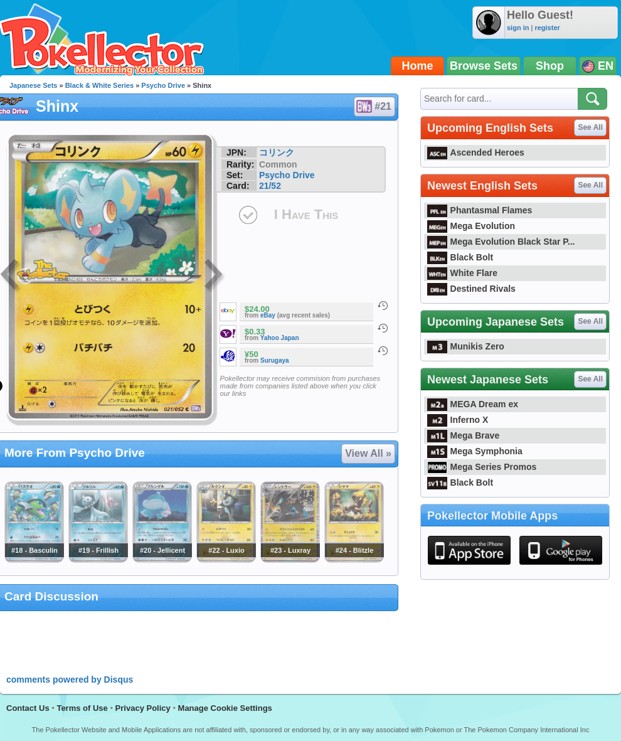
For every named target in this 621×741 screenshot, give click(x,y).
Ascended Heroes (475, 152)
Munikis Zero (465, 346)
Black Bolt (460, 257)
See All (590, 127)
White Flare (462, 273)
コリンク (276, 152)
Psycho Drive (163, 85)
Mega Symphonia (475, 451)
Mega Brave (463, 435)
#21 (373, 107)
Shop (550, 66)
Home (417, 66)
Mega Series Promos (481, 467)
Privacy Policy (143, 708)
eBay (267, 315)
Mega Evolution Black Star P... (501, 242)
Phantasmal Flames (479, 210)
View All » (368, 453)
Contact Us (28, 708)
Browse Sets (484, 66)
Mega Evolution (471, 226)
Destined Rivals (471, 289)
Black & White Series (99, 85)
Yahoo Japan (279, 337)
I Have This (306, 214)
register (547, 27)
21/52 (270, 186)
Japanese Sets (33, 85)
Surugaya (274, 360)
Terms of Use (81, 708)
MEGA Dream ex (472, 404)
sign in (518, 27)
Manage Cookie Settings (225, 708)
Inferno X (457, 420)
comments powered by (69, 679)
